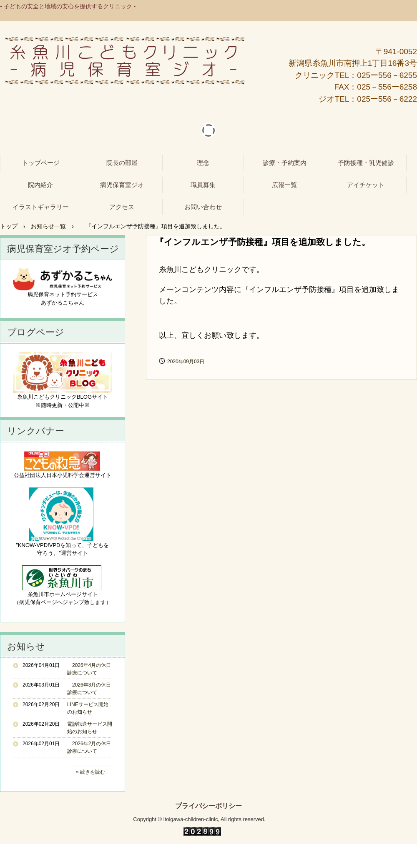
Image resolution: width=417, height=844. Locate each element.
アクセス (121, 206)
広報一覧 (284, 184)
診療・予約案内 (284, 162)
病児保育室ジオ (122, 184)
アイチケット (365, 184)
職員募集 (203, 184)
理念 (203, 162)
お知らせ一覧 (48, 226)
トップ (9, 226)
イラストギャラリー (41, 206)
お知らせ (26, 646)
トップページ (41, 162)
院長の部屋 (122, 162)
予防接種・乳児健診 (366, 162)
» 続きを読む (90, 772)
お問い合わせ (203, 206)
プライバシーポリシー (208, 806)
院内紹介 (40, 184)
